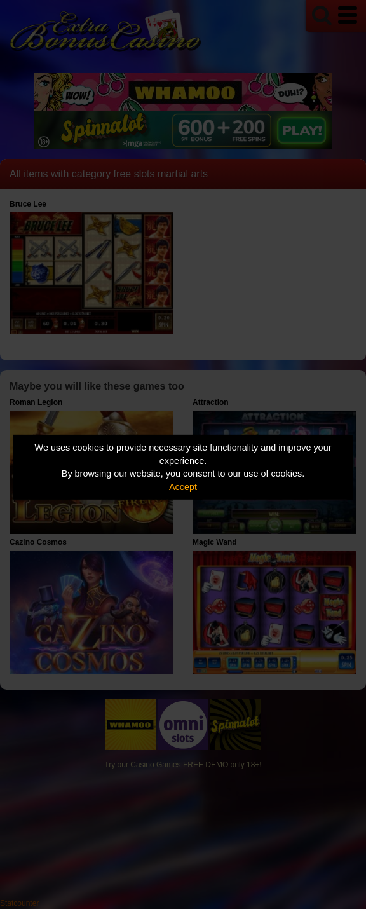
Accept (183, 487)
